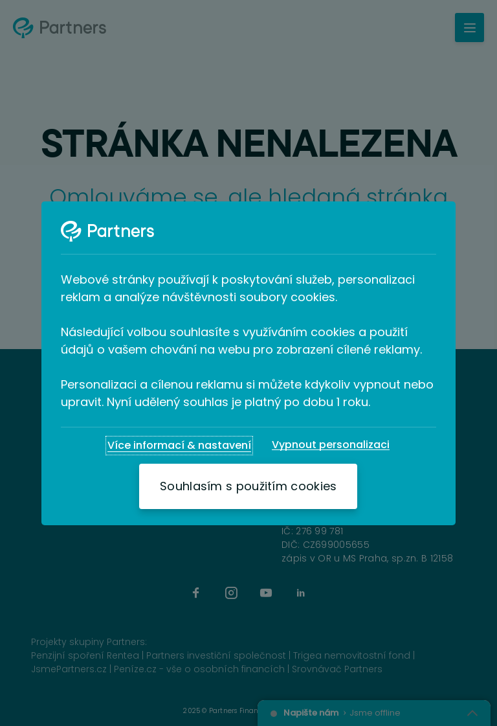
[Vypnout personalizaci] (331, 445)
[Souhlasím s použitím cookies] (248, 486)
